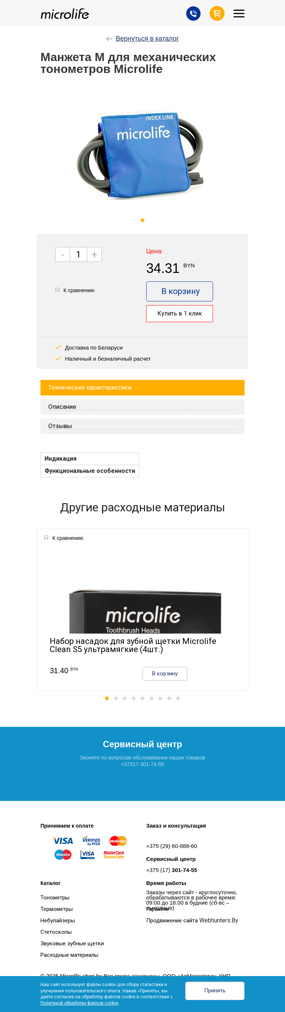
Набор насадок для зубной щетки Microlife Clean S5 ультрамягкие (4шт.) (133, 645)
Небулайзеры (57, 920)
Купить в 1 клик (179, 313)
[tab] (142, 407)
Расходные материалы (69, 955)
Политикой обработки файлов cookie (79, 1003)
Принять (215, 990)
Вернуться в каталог (142, 38)
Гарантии (157, 909)
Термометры (56, 909)
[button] (106, 698)
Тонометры (54, 897)
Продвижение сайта (172, 920)
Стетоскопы (56, 932)
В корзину (180, 291)
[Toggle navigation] (239, 13)
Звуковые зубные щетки (72, 943)
